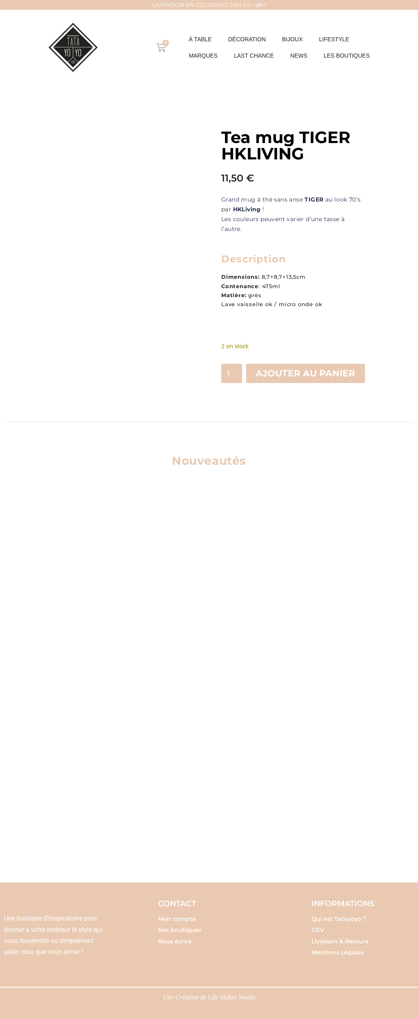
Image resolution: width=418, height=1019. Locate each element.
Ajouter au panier (305, 373)
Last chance (254, 55)
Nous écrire (175, 941)
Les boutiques (347, 55)
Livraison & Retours (339, 941)
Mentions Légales (337, 952)
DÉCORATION (247, 39)
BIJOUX (292, 39)
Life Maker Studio (232, 997)
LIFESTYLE (334, 39)
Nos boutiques (179, 930)
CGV (317, 930)
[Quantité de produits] (231, 373)
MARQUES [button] (203, 55)
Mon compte (177, 919)
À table (200, 39)
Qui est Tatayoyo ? (338, 919)
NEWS (298, 55)
